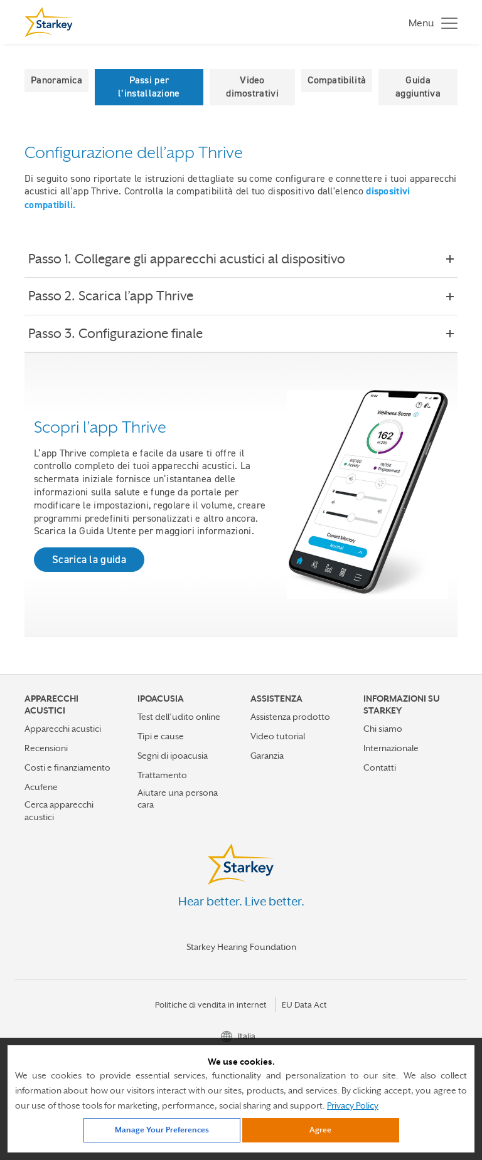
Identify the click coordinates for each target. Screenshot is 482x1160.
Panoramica (56, 80)
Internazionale (391, 748)
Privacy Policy (352, 1105)
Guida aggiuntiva (418, 86)
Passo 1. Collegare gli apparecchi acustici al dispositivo (195, 258)
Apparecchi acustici (62, 729)
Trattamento (162, 775)
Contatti (379, 767)
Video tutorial (277, 736)
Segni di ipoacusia (172, 756)
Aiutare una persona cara (177, 798)
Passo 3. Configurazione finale (124, 333)
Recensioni (46, 748)
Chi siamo (382, 729)
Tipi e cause (160, 736)
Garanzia (267, 756)
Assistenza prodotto (290, 717)
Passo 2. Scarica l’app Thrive (119, 295)
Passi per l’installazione (149, 86)
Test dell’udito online (178, 717)
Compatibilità (337, 80)
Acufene (41, 787)
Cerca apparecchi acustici (59, 810)
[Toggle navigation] (430, 22)
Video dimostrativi (252, 86)
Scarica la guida (89, 559)
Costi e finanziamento (67, 767)
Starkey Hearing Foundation (241, 947)
